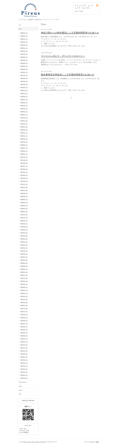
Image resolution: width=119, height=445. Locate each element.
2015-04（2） (24, 232)
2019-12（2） (24, 117)
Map (20, 394)
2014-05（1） (24, 263)
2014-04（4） (24, 266)
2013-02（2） (24, 302)
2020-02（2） (24, 111)
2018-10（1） (24, 138)
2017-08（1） (24, 163)
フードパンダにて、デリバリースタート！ (63, 56)
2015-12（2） (24, 214)
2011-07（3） (24, 356)
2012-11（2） (24, 311)
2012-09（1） (24, 317)
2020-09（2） (24, 96)
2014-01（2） (24, 275)
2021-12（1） (24, 75)
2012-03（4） (24, 335)
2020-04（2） (24, 108)
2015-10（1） (24, 220)
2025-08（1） (24, 45)
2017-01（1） (24, 184)
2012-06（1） (24, 326)
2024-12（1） (24, 51)
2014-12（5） (24, 244)
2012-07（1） (24, 323)
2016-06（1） (24, 199)
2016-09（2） (24, 193)
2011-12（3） (24, 344)
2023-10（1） (24, 54)
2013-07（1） (24, 290)
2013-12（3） (24, 278)
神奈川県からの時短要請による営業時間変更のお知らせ (70, 32)
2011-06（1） (24, 359)
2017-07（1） (24, 166)
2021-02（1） (24, 87)
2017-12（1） (24, 157)
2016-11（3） (24, 190)
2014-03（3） (24, 269)
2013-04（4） (24, 296)
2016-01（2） (24, 211)
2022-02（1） (24, 69)
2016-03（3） (24, 205)
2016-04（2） (24, 202)
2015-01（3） (24, 241)
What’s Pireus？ (23, 382)
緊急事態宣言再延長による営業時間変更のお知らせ (67, 74)
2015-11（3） (24, 217)
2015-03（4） (24, 235)
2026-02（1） (24, 35)
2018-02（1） (24, 151)
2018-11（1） (24, 135)
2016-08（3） (24, 196)
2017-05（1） (24, 172)
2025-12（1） (24, 38)
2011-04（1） (24, 366)
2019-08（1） (24, 129)
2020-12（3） (24, 90)
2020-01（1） (24, 114)
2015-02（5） (24, 238)
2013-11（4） (24, 281)
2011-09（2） (24, 353)
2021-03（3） (24, 84)
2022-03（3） (24, 66)
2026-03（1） (24, 32)
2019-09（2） (24, 126)
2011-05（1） (24, 362)
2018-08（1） (24, 144)
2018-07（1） (24, 147)
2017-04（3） (24, 175)
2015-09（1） (24, 223)
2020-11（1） (24, 93)
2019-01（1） (24, 132)
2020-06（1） (24, 102)
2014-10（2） (24, 250)
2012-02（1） (24, 338)
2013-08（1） (24, 287)
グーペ (92, 441)
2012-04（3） (24, 332)
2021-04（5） (24, 81)
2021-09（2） (24, 78)
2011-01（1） (24, 372)
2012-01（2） (24, 341)
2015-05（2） (24, 229)
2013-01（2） (24, 305)
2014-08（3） (24, 253)
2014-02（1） (24, 272)
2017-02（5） (24, 181)
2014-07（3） (24, 256)
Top (20, 25)
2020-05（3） (24, 105)
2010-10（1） (24, 378)
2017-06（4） (24, 169)
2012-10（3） (24, 314)
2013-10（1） (24, 284)
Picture (20, 390)
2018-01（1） (24, 154)
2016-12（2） (24, 187)
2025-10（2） (24, 42)
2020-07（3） (24, 99)
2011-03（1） (24, 369)
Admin (97, 441)
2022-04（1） (24, 63)
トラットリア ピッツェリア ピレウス (34, 441)
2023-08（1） (24, 57)
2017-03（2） (24, 178)
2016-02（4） (24, 208)
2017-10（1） (24, 160)
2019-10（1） (24, 123)
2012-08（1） (24, 320)
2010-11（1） (24, 375)
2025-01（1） (24, 48)
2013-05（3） (24, 293)
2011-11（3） (24, 347)
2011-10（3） (24, 350)
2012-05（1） (24, 329)
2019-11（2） (24, 120)
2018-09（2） (24, 141)
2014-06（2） (24, 260)
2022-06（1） (24, 60)
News (20, 28)
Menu (20, 386)
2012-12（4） (24, 308)
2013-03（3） (24, 299)
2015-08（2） (24, 226)
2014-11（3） (24, 247)
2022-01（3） (24, 72)
